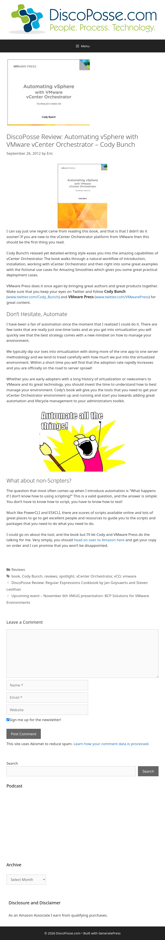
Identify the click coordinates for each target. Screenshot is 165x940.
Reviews (18, 569)
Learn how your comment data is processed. (111, 743)
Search (12, 763)
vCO (117, 576)
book (15, 576)
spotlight (66, 576)
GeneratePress (109, 933)
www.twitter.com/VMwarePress (122, 296)
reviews (50, 576)
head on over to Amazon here (99, 539)
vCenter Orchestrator (94, 576)
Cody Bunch (32, 576)
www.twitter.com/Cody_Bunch (33, 296)
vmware (129, 576)
